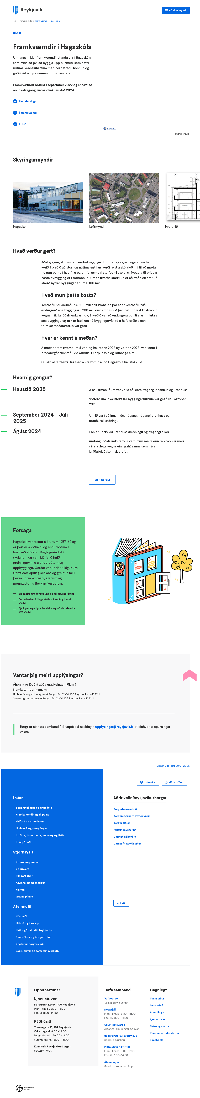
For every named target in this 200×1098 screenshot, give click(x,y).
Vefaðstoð (124, 1001)
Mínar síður (176, 782)
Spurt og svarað (124, 1027)
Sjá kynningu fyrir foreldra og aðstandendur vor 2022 (47, 609)
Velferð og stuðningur (30, 821)
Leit (122, 903)
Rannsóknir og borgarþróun (33, 937)
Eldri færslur (102, 479)
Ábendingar (124, 1064)
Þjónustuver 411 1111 (124, 1051)
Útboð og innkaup (27, 923)
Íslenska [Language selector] (149, 782)
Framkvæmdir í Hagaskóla (47, 20)
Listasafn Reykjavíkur (127, 843)
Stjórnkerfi (22, 869)
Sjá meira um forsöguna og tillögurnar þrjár (46, 593)
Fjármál (20, 889)
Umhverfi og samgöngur (31, 828)
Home (14, 21)
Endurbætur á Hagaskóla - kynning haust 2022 (45, 600)
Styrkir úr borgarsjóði (30, 944)
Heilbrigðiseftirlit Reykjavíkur (35, 930)
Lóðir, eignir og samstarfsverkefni (37, 951)
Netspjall (124, 1014)
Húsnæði (21, 916)
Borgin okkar (121, 822)
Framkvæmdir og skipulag (32, 814)
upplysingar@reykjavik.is (114, 727)
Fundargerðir (24, 875)
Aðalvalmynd (177, 10)
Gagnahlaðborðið (124, 836)
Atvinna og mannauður (30, 882)
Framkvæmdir (25, 20)
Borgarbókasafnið (125, 809)
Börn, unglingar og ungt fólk (34, 807)
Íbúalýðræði (23, 842)
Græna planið (24, 896)
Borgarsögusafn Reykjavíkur (131, 816)
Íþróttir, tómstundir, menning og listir (40, 835)
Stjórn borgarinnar (28, 862)
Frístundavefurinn (124, 829)
